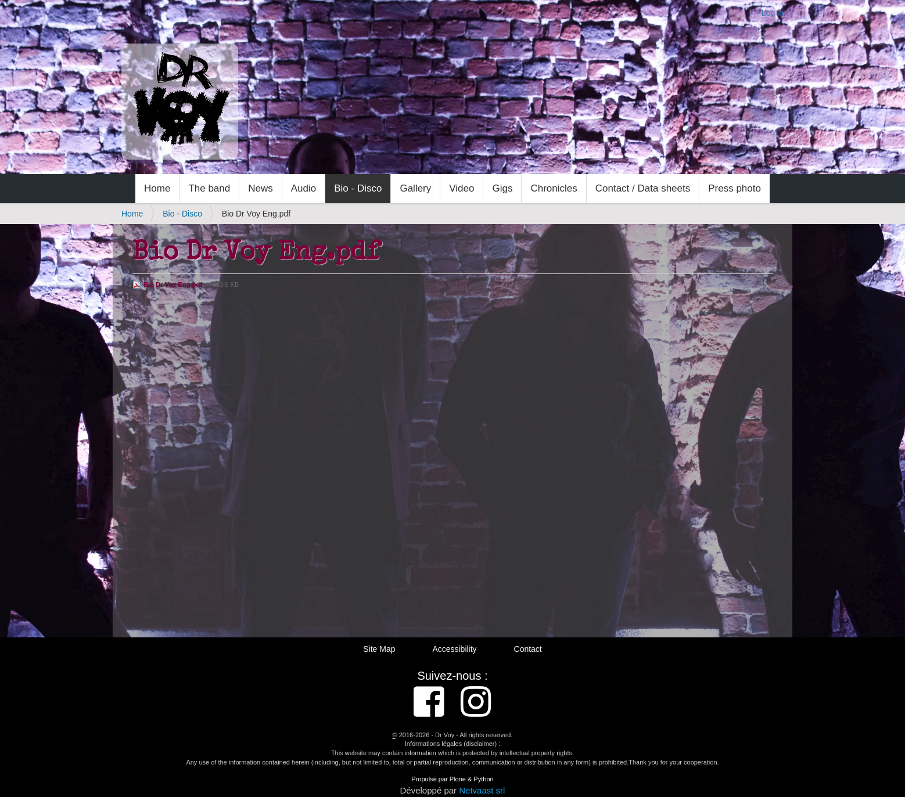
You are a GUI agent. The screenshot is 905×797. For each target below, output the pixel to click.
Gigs (502, 188)
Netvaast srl (482, 790)
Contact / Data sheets (642, 188)
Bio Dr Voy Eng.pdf (168, 284)
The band (209, 188)
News (260, 188)
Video (461, 188)
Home (157, 188)
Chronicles (553, 188)
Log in (773, 12)
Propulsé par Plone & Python (452, 779)
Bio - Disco (358, 188)
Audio (303, 188)
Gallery (415, 188)
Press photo (734, 188)
